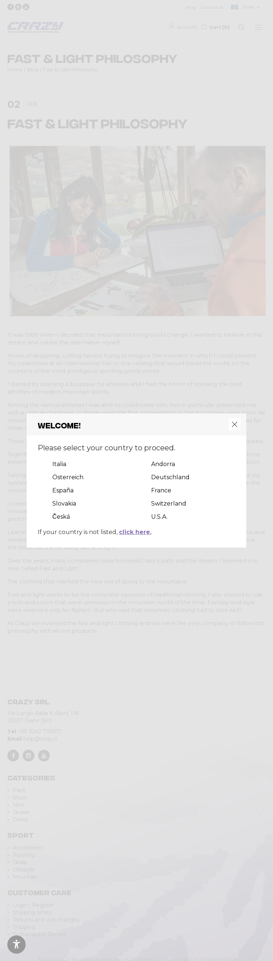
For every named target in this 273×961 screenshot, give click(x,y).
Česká (61, 516)
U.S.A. (159, 516)
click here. (135, 532)
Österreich (67, 477)
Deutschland (170, 477)
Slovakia (64, 503)
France (161, 490)
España (63, 490)
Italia (59, 464)
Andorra (163, 464)
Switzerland (168, 503)
